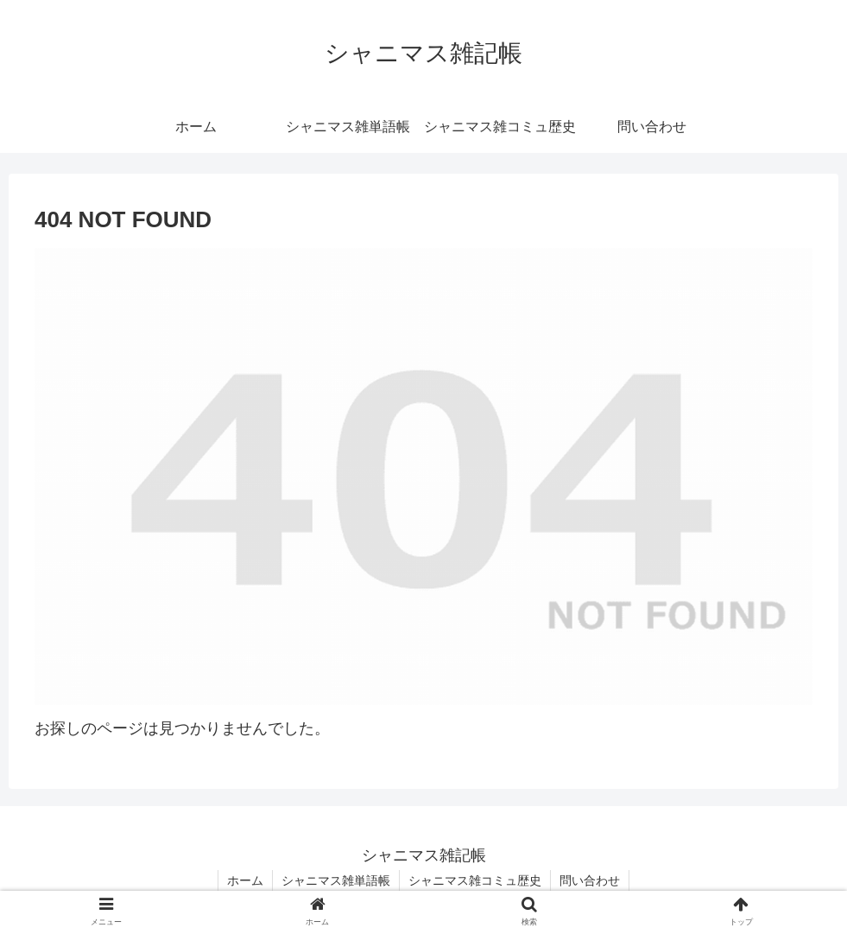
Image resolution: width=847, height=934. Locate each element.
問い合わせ (589, 880)
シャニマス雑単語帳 (335, 880)
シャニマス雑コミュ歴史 (474, 880)
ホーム (245, 880)
